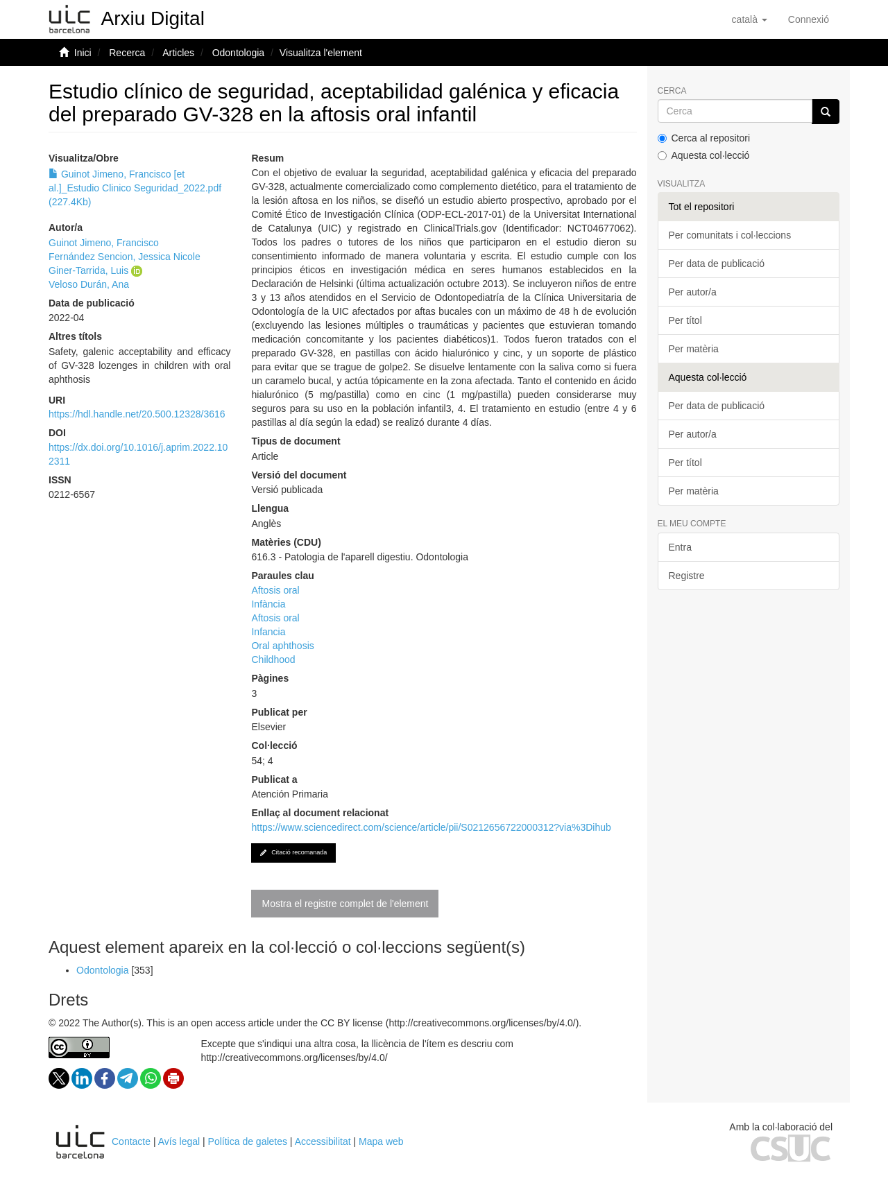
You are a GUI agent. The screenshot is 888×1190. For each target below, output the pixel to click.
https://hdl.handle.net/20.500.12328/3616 (137, 414)
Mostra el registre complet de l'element (345, 903)
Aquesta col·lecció (704, 155)
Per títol (685, 320)
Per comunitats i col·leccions (730, 235)
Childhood (273, 659)
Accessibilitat (323, 1141)
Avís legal (179, 1141)
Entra (680, 547)
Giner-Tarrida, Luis (88, 270)
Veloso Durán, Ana (89, 284)
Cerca (672, 91)
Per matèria (694, 348)
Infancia (268, 631)
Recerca (127, 52)
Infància (268, 604)
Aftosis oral (275, 590)
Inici (83, 52)
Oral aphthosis (282, 645)
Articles (178, 52)
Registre (687, 575)
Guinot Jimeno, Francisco (104, 242)
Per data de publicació (717, 263)
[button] (750, 19)
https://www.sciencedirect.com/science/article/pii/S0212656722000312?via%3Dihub (430, 827)
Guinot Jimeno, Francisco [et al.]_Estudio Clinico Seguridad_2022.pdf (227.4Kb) (135, 188)
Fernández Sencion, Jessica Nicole (124, 256)
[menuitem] (808, 19)
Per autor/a (693, 292)
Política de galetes (247, 1141)
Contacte (131, 1141)
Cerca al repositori (704, 138)
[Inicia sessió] (808, 19)
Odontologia (238, 52)
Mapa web (381, 1141)
